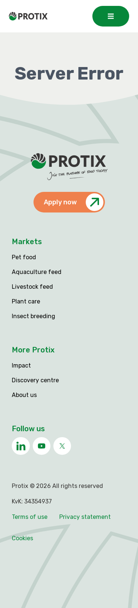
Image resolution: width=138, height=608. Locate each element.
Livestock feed (32, 286)
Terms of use (29, 516)
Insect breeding (33, 316)
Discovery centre (35, 380)
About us (24, 394)
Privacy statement (85, 516)
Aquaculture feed (36, 271)
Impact (21, 365)
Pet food (24, 257)
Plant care (26, 301)
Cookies (22, 538)
